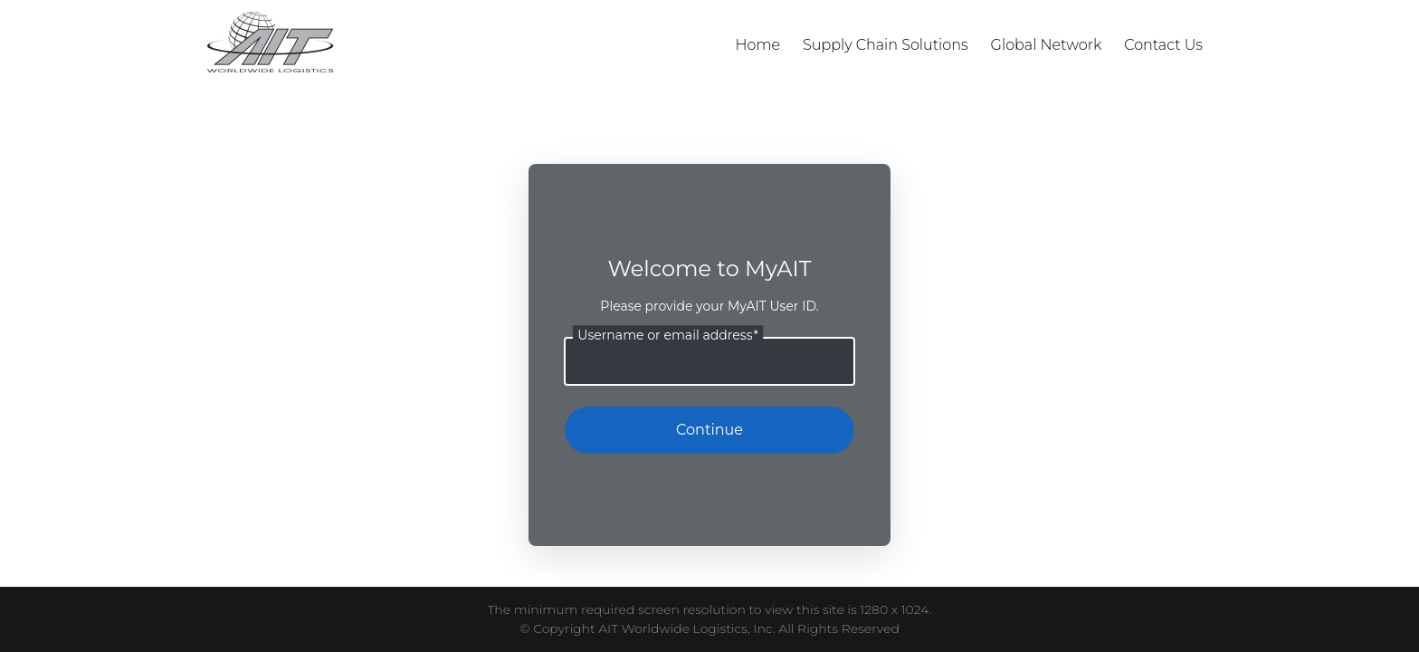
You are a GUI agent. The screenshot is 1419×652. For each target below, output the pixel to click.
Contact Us (1163, 44)
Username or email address (667, 335)
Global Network (1046, 44)
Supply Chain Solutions (885, 44)
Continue (709, 429)
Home (758, 44)
